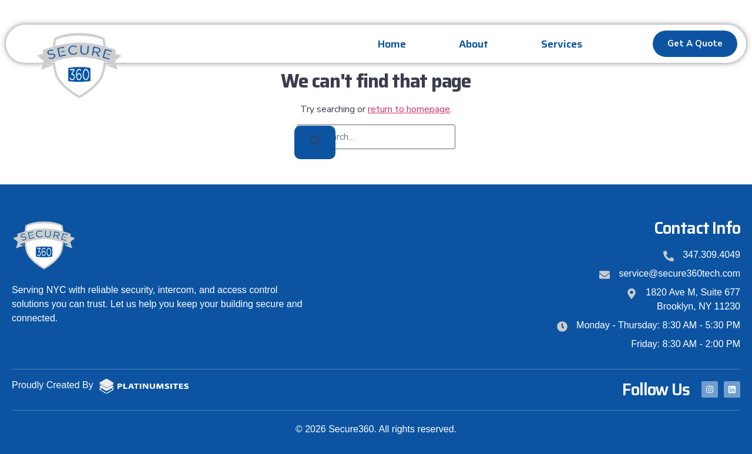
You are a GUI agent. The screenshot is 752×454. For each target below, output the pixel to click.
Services (561, 44)
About (473, 44)
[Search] (314, 142)
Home (392, 44)
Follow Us (656, 389)
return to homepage (409, 109)
